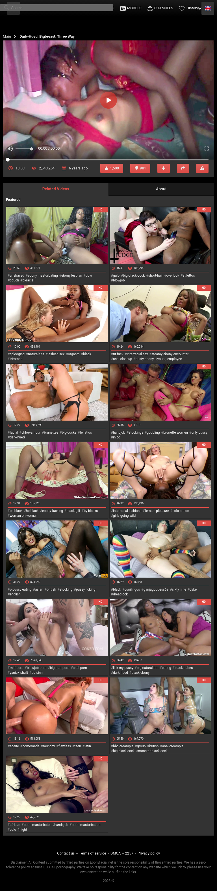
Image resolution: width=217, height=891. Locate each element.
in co (116, 437)
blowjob (119, 280)
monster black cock (153, 751)
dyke (193, 589)
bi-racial (28, 280)
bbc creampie (123, 746)
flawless (64, 746)
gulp (116, 275)
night (23, 830)
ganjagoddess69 (156, 589)
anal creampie (172, 746)
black (87, 354)
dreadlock (120, 594)
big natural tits (147, 668)
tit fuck (118, 354)
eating (166, 668)
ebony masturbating (43, 275)
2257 (129, 853)
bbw (89, 275)
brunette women (175, 432)
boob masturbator (37, 825)
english (15, 594)
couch (14, 280)
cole (13, 830)
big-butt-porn (60, 668)
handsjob (61, 825)
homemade (31, 746)
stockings (136, 432)
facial (14, 432)
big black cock (123, 751)
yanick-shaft (19, 673)
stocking (66, 589)
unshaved (17, 275)
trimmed (16, 359)
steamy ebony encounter (169, 354)
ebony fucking (52, 511)
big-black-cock (134, 275)
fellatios (86, 432)
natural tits (36, 354)
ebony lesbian (71, 275)
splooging (17, 354)
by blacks (91, 511)
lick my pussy (123, 668)
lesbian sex (56, 354)
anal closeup (122, 359)
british (51, 589)
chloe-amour (30, 432)
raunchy (49, 746)
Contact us (66, 853)
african (15, 825)
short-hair (155, 275)
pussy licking (86, 589)
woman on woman (24, 516)
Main (7, 36)
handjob (119, 432)
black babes (184, 668)
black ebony (140, 673)
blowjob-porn (37, 668)
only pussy (199, 432)
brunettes (51, 432)
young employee (169, 359)
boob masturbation (86, 825)
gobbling (153, 432)
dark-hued (17, 437)
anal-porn (80, 668)
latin (87, 746)
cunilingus (132, 589)
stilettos (189, 275)
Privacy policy (149, 853)
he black (32, 511)
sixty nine (179, 589)
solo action (180, 511)
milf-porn (16, 668)
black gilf (73, 511)
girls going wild (124, 516)
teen (77, 746)
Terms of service (92, 853)
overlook (172, 275)
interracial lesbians (127, 511)
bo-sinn (37, 673)
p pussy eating (20, 589)
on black (16, 511)
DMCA (115, 853)
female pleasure (157, 511)
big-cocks (69, 432)
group (141, 746)
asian (39, 589)
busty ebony (145, 359)
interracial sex (137, 354)
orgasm (74, 354)
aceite (14, 746)
